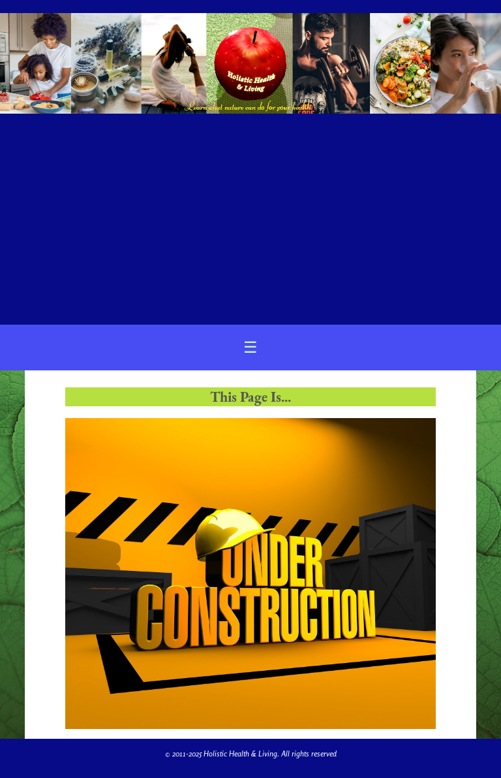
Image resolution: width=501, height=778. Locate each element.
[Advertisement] (250, 213)
